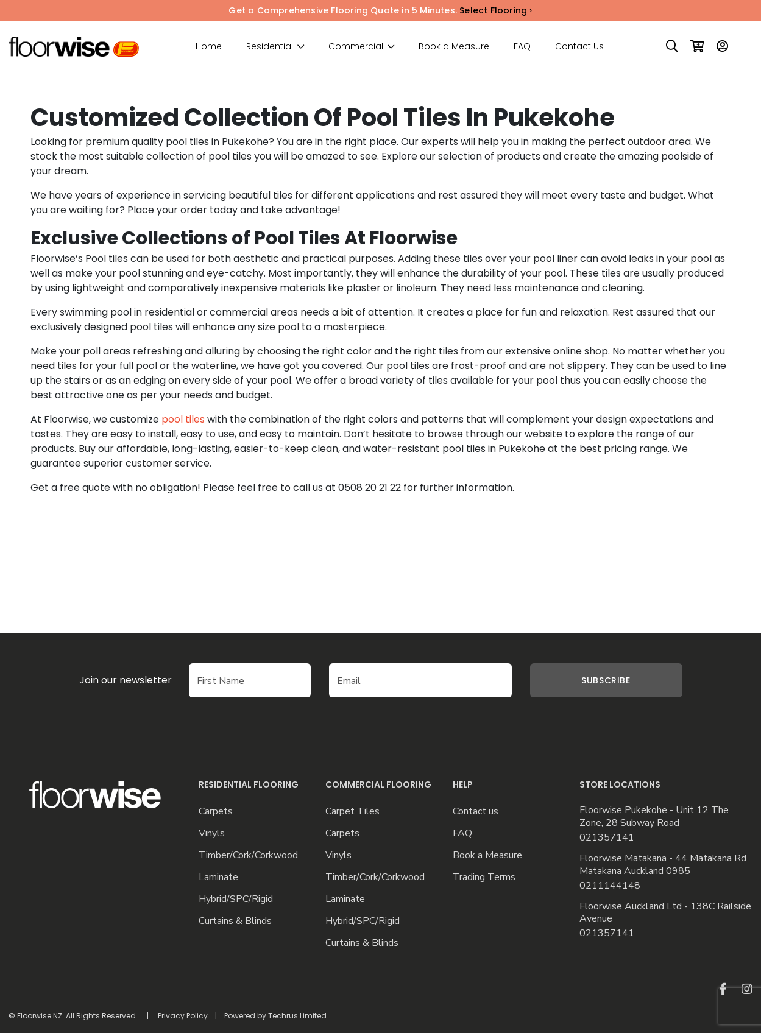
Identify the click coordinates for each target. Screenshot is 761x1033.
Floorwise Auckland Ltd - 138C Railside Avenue (665, 913)
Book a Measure (454, 46)
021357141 (606, 837)
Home (209, 46)
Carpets (216, 811)
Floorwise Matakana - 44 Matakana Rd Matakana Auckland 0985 (662, 865)
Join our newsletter (125, 680)
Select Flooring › (495, 10)
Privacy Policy (183, 1015)
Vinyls (212, 833)
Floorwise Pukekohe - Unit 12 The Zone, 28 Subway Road (654, 817)
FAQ (522, 46)
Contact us (475, 811)
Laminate (218, 877)
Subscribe (605, 680)
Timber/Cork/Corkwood (248, 855)
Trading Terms (484, 877)
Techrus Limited (297, 1015)
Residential (269, 46)
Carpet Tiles (352, 811)
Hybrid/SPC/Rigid (236, 899)
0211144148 (609, 886)
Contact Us (579, 46)
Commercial (355, 46)
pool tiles (183, 419)
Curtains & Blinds (235, 921)
